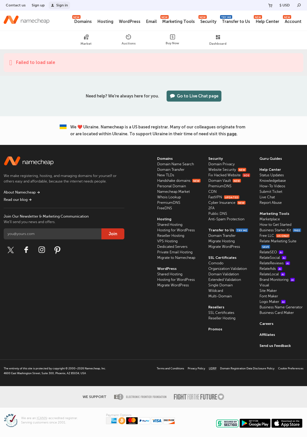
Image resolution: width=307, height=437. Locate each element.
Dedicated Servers (172, 247)
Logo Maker (273, 302)
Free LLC (275, 236)
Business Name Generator (281, 307)
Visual (264, 285)
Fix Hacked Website (229, 175)
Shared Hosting (169, 225)
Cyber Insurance (227, 203)
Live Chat (267, 197)
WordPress (129, 21)
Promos (215, 329)
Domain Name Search (175, 164)
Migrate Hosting (221, 241)
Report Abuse (271, 203)
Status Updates (272, 175)
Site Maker (268, 291)
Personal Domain (171, 186)
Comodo (215, 263)
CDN (212, 192)
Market (86, 40)
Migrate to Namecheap (176, 258)
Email (151, 21)
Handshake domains (179, 181)
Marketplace (270, 219)
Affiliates (267, 334)
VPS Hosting (167, 241)
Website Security (227, 170)
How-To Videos (272, 186)
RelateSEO (271, 252)
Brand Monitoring (277, 280)
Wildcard (215, 291)
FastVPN (223, 197)
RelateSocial (273, 258)
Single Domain (220, 285)
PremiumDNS (168, 203)
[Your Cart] (270, 5)
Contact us (16, 5)
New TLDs (165, 175)
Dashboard (217, 40)
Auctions (129, 39)
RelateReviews (275, 263)
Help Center (266, 21)
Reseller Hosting (170, 236)
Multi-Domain (220, 296)
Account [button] (292, 21)
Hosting (105, 21)
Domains (82, 21)
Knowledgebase (273, 181)
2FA (211, 208)
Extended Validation (224, 280)
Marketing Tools (177, 21)
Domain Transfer (170, 170)
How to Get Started (275, 225)
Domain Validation (223, 274)
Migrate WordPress (173, 285)
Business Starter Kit (280, 230)
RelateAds (271, 269)
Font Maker (269, 296)
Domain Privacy (221, 164)
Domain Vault (224, 181)
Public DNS (217, 214)
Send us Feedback (275, 345)
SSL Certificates (222, 257)
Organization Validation (227, 269)
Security (207, 21)
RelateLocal (272, 274)
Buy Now (172, 39)
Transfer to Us (235, 21)
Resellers (216, 307)
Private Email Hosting (175, 252)
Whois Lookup (169, 197)
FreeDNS (164, 208)
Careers (267, 323)
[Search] (299, 5)
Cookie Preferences (290, 368)
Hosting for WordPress (176, 230)
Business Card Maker (277, 313)
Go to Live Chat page (194, 96)
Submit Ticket (271, 192)
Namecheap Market (173, 192)
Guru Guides (271, 158)
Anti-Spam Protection (226, 219)
